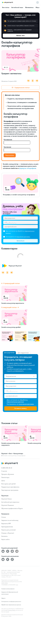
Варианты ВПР (6, 523)
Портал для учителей (8, 530)
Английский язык (17, 7)
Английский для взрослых (10, 502)
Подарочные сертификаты (10, 487)
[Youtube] (7, 551)
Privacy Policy (11, 610)
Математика (29, 7)
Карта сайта (5, 539)
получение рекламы (23, 237)
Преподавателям (7, 527)
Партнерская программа (9, 490)
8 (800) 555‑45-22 (6, 468)
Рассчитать (9, 155)
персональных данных (15, 402)
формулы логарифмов (27, 168)
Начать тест (20, 35)
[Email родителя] (20, 226)
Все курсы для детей (8, 484)
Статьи (3, 517)
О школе (4, 471)
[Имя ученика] (20, 381)
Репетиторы (5, 477)
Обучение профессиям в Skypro (12, 508)
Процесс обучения (7, 474)
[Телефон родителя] (20, 222)
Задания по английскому (9, 520)
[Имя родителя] (20, 218)
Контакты (4, 536)
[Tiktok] (12, 559)
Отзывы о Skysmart (7, 533)
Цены (3, 480)
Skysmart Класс (6, 499)
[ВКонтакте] (3, 551)
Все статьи (5, 7)
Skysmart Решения (7, 505)
